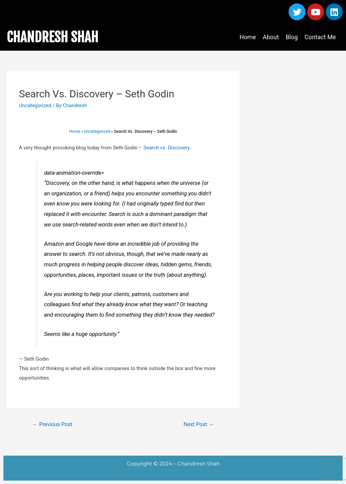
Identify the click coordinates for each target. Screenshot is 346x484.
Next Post (198, 424)
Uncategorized (35, 105)
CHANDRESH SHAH (52, 37)
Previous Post (52, 424)
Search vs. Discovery (166, 148)
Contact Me (320, 37)
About (271, 37)
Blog (292, 37)
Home (248, 37)
